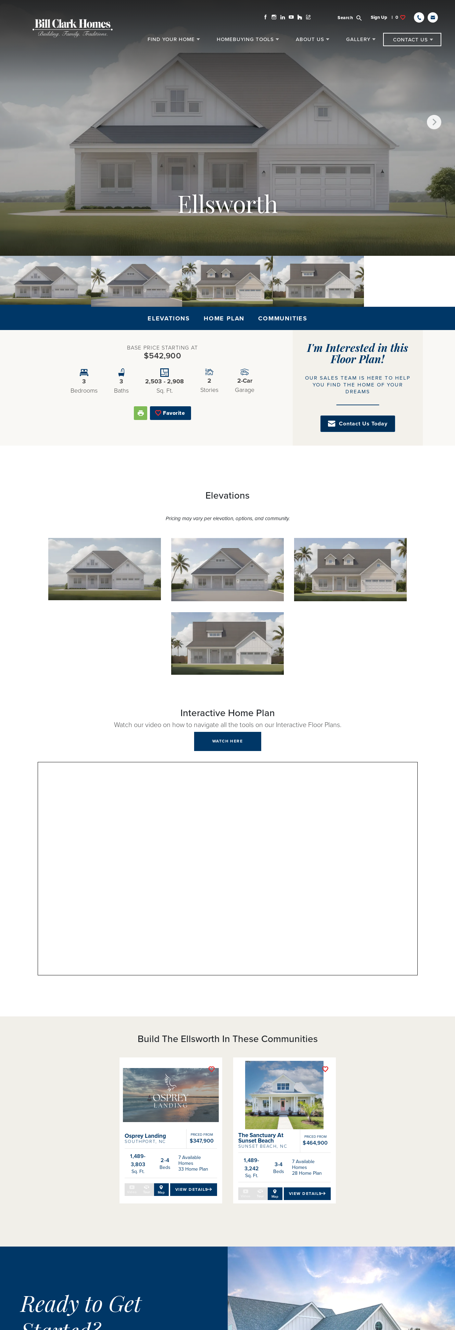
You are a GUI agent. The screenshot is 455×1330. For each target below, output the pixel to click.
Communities (282, 318)
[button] (356, 15)
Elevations (169, 318)
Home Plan (224, 318)
